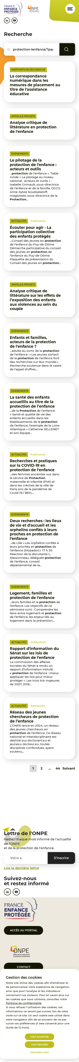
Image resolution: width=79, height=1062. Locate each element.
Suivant (69, 768)
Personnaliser (39, 1052)
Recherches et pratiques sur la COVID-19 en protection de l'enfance (33, 465)
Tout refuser (39, 1044)
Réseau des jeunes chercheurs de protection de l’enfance (34, 716)
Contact (23, 967)
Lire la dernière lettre (21, 868)
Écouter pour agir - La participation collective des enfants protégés (32, 232)
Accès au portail (23, 930)
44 (58, 768)
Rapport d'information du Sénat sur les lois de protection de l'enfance (34, 653)
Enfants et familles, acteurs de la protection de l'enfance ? (33, 342)
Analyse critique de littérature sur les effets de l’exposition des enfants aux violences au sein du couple (35, 300)
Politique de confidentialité (23, 1003)
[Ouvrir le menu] (70, 9)
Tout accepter (39, 1037)
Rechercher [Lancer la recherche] (72, 49)
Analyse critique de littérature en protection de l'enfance (33, 127)
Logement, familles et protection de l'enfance (32, 595)
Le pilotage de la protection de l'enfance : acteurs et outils (33, 165)
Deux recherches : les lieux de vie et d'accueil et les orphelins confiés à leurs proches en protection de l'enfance (35, 530)
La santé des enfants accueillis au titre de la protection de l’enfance (32, 402)
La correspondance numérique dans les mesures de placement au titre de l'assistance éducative (35, 85)
